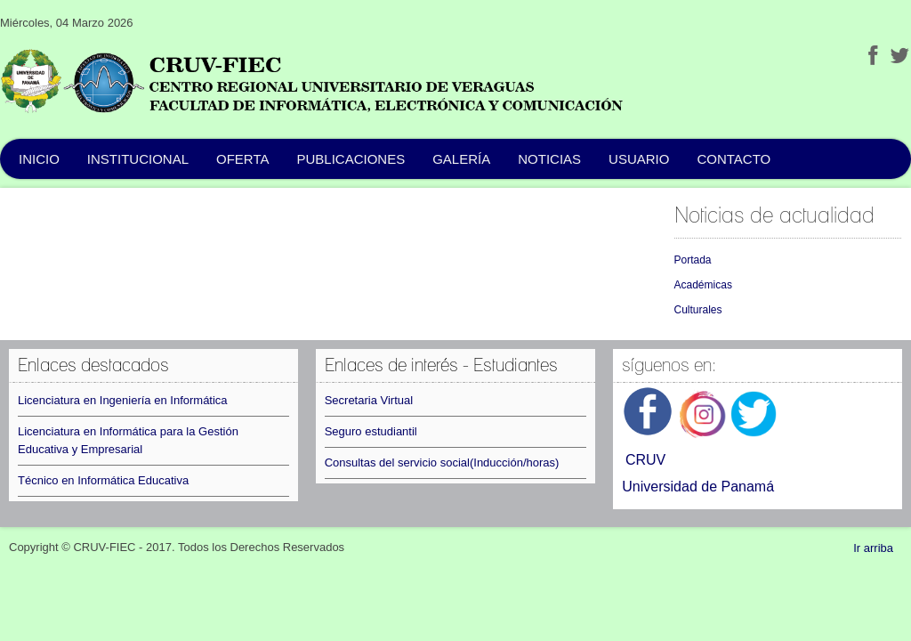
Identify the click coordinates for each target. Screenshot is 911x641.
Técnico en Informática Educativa (103, 480)
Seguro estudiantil (371, 431)
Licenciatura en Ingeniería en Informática (123, 400)
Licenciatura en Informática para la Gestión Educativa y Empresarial (128, 440)
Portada (693, 260)
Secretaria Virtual (369, 400)
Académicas (703, 285)
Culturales (698, 310)
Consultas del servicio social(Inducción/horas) (442, 462)
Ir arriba (873, 548)
